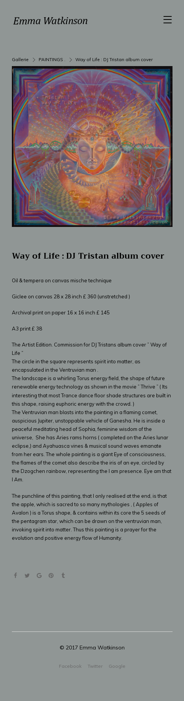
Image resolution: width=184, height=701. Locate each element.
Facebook (70, 666)
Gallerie (20, 59)
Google (117, 666)
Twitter (95, 666)
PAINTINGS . (52, 59)
